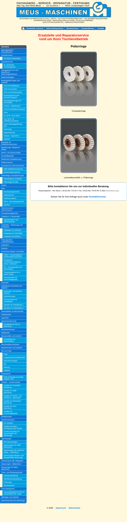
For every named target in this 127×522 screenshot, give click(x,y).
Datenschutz (74, 508)
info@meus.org (111, 191)
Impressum (61, 508)
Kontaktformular (97, 197)
